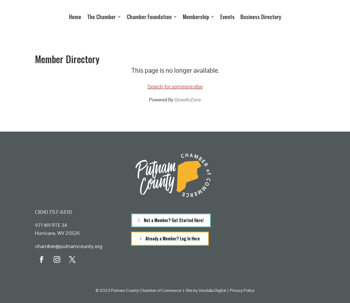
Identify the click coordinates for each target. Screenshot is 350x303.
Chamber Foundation (149, 17)
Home (75, 17)
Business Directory (260, 17)
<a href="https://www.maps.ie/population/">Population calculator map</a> (271, 231)
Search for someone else (175, 86)
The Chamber (101, 17)
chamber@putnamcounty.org (68, 246)
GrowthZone (188, 100)
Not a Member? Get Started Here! (174, 220)
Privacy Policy (242, 290)
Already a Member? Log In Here (172, 238)
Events (227, 17)
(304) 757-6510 (53, 212)
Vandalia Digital (212, 290)
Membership (196, 17)
